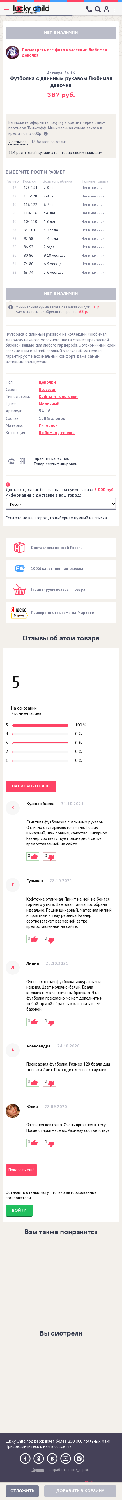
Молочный (49, 404)
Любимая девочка (57, 432)
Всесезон (47, 389)
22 (14, 272)
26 (14, 247)
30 (14, 205)
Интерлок (48, 425)
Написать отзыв (31, 786)
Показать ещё (21, 1169)
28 (14, 230)
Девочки (47, 382)
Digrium (38, 1469)
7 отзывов (18, 141)
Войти (19, 1210)
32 (14, 188)
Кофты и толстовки (58, 396)
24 (14, 264)
